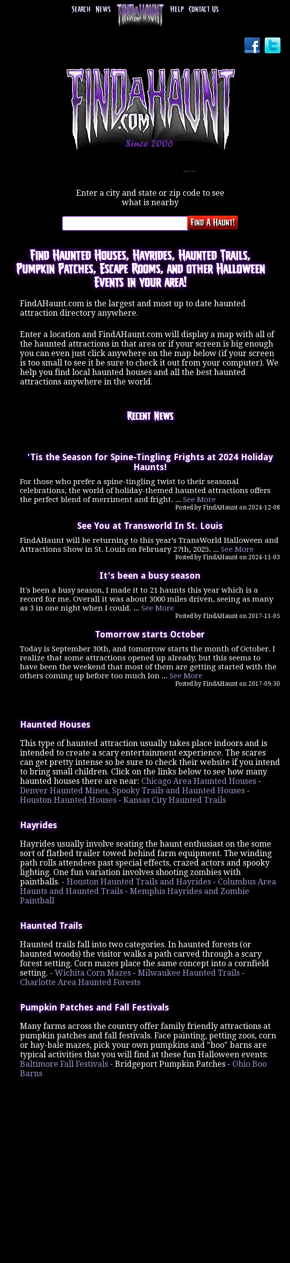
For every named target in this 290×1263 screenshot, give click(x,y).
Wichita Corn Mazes (93, 973)
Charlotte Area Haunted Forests (80, 982)
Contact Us (203, 9)
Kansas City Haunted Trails (174, 800)
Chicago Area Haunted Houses (198, 781)
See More (199, 499)
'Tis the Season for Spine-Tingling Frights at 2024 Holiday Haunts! (150, 462)
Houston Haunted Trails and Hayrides (139, 881)
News (103, 9)
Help (177, 9)
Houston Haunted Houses (68, 800)
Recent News (150, 416)
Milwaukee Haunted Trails (189, 973)
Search (81, 9)
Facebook (253, 46)
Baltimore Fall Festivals (64, 1064)
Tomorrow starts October (150, 634)
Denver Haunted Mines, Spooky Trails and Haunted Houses (132, 790)
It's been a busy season (149, 576)
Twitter (274, 46)
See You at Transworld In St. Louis (150, 526)
